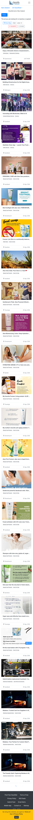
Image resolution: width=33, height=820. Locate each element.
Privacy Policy (11, 798)
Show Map (7, 23)
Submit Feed (11, 802)
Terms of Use (24, 795)
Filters (4, 15)
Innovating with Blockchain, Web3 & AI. (15, 113)
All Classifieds (16, 8)
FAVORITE (12, 26)
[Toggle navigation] (29, 2)
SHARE (21, 26)
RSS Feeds (22, 798)
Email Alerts (22, 802)
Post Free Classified (11, 795)
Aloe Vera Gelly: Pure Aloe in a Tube (15, 271)
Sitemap (26, 805)
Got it (16, 817)
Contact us (17, 805)
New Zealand (5, 8)
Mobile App (7, 805)
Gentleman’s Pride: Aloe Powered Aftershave (17, 302)
